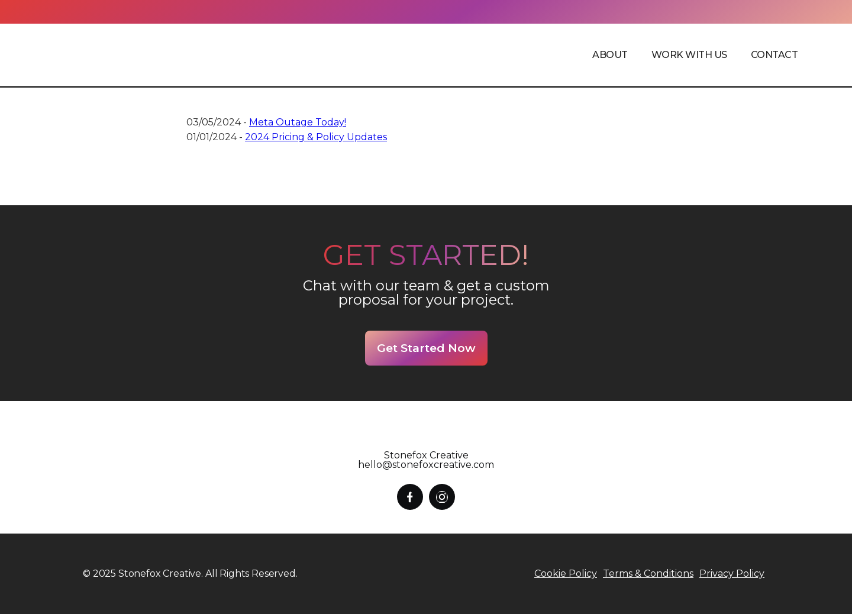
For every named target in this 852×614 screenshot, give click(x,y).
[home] (131, 55)
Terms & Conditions (648, 574)
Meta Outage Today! (297, 122)
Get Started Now (426, 348)
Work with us (689, 55)
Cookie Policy (565, 574)
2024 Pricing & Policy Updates (316, 137)
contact (774, 55)
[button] (610, 55)
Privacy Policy (731, 574)
